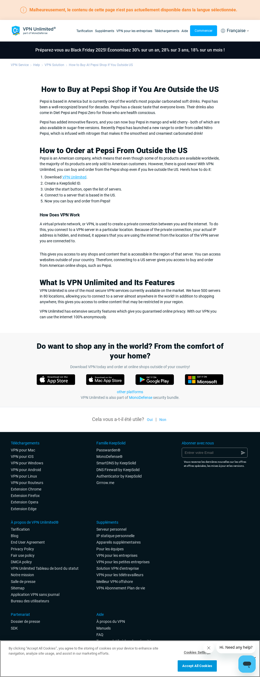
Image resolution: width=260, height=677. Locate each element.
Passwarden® (108, 450)
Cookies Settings (197, 652)
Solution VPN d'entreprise (117, 568)
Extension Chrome (26, 489)
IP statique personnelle (115, 536)
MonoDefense (140, 397)
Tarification (84, 31)
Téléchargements (166, 31)
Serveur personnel (111, 529)
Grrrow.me (105, 483)
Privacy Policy (22, 549)
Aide (184, 31)
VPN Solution (54, 65)
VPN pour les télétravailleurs (119, 575)
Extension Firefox (25, 495)
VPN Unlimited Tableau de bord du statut (45, 568)
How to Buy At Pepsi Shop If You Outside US (101, 65)
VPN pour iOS (22, 456)
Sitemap (18, 588)
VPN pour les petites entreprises (123, 562)
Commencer (203, 31)
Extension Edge (23, 509)
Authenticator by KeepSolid (119, 476)
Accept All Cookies (197, 666)
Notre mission (22, 575)
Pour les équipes (110, 549)
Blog (14, 536)
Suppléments (104, 31)
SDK (14, 628)
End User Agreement (28, 542)
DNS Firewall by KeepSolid (118, 470)
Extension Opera (24, 502)
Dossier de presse (25, 621)
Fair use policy (23, 555)
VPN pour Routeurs (27, 483)
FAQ (99, 635)
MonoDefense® (109, 456)
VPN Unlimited (74, 177)
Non (162, 419)
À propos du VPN (110, 621)
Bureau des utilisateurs (30, 601)
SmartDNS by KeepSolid (116, 463)
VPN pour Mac (23, 450)
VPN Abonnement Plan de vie (120, 588)
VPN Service (20, 65)
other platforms (130, 392)
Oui (150, 419)
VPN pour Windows (27, 463)
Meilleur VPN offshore (114, 581)
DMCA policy (21, 562)
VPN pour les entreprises (134, 31)
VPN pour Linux (24, 476)
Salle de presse (23, 581)
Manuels (103, 628)
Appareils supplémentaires (118, 542)
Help (36, 65)
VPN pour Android (26, 470)
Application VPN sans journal (35, 594)
